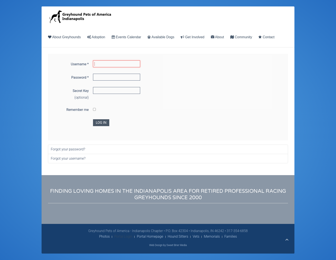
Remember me (77, 110)
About (217, 37)
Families (230, 236)
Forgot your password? (68, 149)
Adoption (96, 37)
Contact (266, 37)
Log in (101, 123)
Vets (196, 236)
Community (241, 37)
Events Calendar (126, 37)
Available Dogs (160, 37)
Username (80, 64)
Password (80, 77)
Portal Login (123, 236)
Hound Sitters (178, 236)
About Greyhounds (64, 37)
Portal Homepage (150, 236)
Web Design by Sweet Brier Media (168, 245)
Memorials (212, 236)
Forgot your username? (68, 158)
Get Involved (192, 37)
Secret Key (81, 91)
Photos (104, 236)
